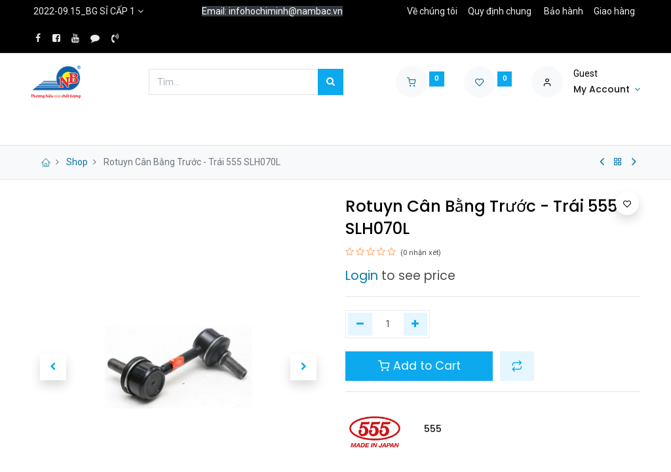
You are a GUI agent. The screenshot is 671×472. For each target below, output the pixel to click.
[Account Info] (606, 89)
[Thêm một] (416, 324)
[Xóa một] (360, 324)
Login (361, 276)
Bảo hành (563, 11)
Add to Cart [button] (419, 366)
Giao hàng (614, 11)
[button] (517, 365)
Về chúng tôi (432, 11)
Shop (77, 162)
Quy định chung (499, 11)
